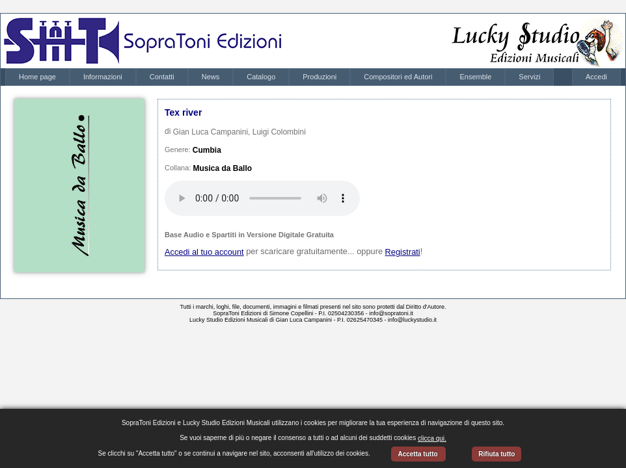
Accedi (596, 77)
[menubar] (279, 77)
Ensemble (475, 77)
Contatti (162, 77)
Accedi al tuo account (204, 252)
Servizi (529, 77)
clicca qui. (432, 438)
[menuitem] (37, 77)
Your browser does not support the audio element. (262, 198)
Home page (37, 77)
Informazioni (102, 77)
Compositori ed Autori (398, 77)
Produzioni (319, 77)
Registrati (402, 252)
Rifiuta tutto (496, 454)
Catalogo (261, 77)
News (211, 77)
